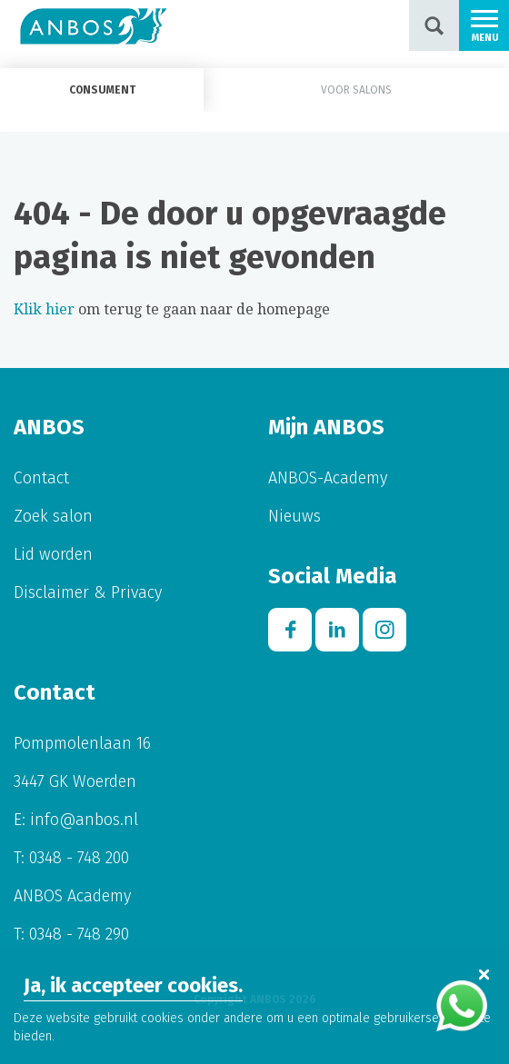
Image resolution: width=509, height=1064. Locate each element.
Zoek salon (53, 516)
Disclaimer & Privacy (88, 592)
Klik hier (44, 309)
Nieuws (294, 516)
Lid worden (53, 554)
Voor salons (356, 90)
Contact (41, 478)
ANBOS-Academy (327, 478)
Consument (102, 90)
